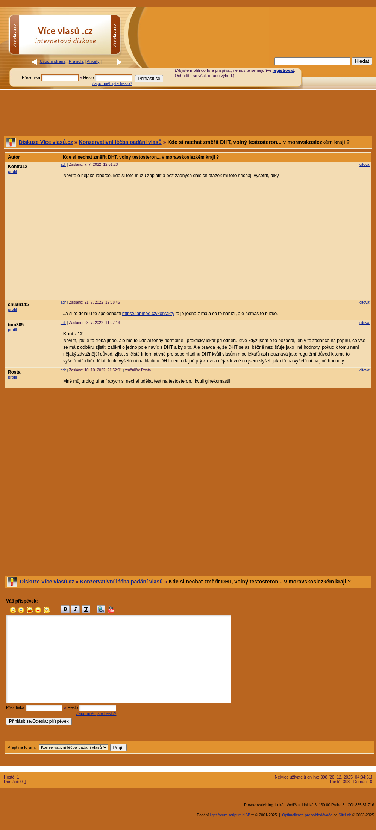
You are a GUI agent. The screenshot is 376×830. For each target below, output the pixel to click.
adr (63, 164)
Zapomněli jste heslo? (112, 83)
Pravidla (76, 61)
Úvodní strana (52, 61)
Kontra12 (17, 166)
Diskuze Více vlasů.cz (46, 142)
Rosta (14, 372)
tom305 (16, 324)
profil (12, 171)
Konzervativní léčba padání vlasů (120, 142)
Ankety (93, 61)
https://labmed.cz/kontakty (148, 313)
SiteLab (344, 815)
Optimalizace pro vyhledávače (307, 815)
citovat (364, 164)
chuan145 (18, 304)
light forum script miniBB (230, 815)
